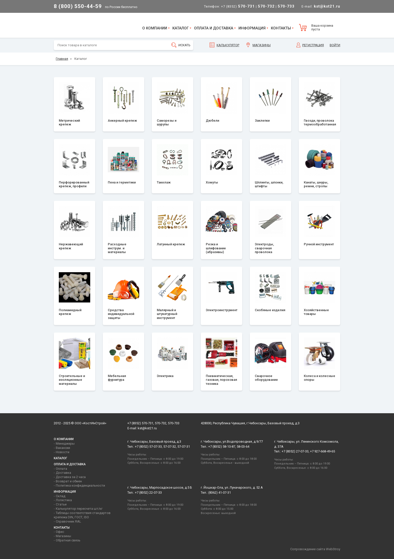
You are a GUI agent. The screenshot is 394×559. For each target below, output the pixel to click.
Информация (252, 28)
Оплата (61, 469)
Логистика (64, 500)
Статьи (61, 504)
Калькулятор (228, 45)
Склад (60, 496)
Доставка (63, 473)
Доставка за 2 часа (71, 477)
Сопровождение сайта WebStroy (315, 549)
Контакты (281, 28)
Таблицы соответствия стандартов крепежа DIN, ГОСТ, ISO (82, 515)
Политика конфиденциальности (80, 485)
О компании (154, 28)
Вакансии (63, 448)
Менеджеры (65, 443)
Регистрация (313, 45)
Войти (335, 45)
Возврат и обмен (69, 481)
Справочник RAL (68, 521)
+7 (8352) (238, 6)
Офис (60, 532)
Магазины (262, 45)
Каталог (180, 28)
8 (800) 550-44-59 (78, 6)
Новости (62, 452)
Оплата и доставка (213, 28)
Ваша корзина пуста (322, 27)
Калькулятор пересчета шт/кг (79, 508)
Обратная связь (68, 540)
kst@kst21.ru (147, 428)
